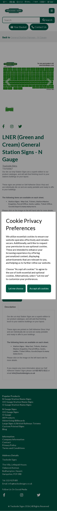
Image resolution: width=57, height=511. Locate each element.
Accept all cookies (39, 288)
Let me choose (15, 288)
